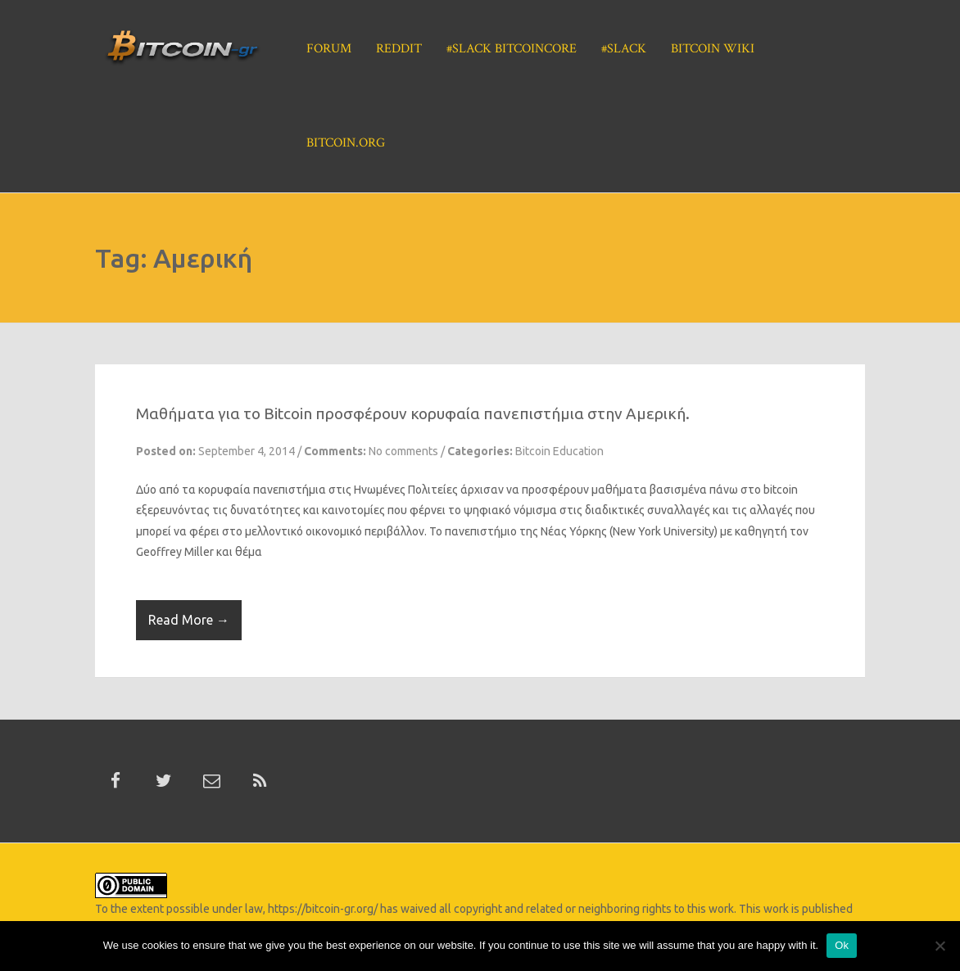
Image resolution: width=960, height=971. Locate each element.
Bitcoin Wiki (712, 48)
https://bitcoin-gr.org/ (323, 908)
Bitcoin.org (345, 142)
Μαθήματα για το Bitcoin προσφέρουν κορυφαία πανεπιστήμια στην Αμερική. (413, 413)
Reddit (399, 48)
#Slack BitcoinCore (511, 48)
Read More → (188, 619)
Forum (328, 48)
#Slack (623, 48)
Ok (842, 945)
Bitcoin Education (559, 451)
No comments (403, 451)
